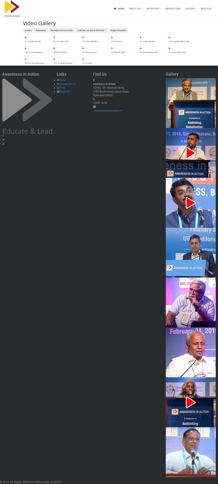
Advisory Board (66, 84)
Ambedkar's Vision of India (61, 30)
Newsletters (173, 8)
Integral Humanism (118, 30)
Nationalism (41, 30)
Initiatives (154, 8)
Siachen (28, 30)
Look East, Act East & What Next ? (91, 30)
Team (61, 87)
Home (119, 8)
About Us (135, 8)
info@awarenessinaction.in (107, 110)
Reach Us (206, 8)
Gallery (190, 8)
